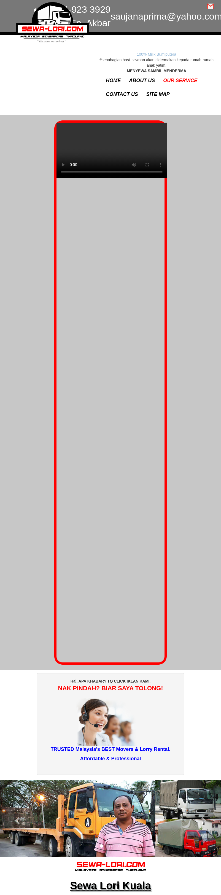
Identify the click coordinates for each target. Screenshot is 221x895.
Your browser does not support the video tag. (111, 153)
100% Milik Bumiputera (156, 54)
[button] (16, 818)
